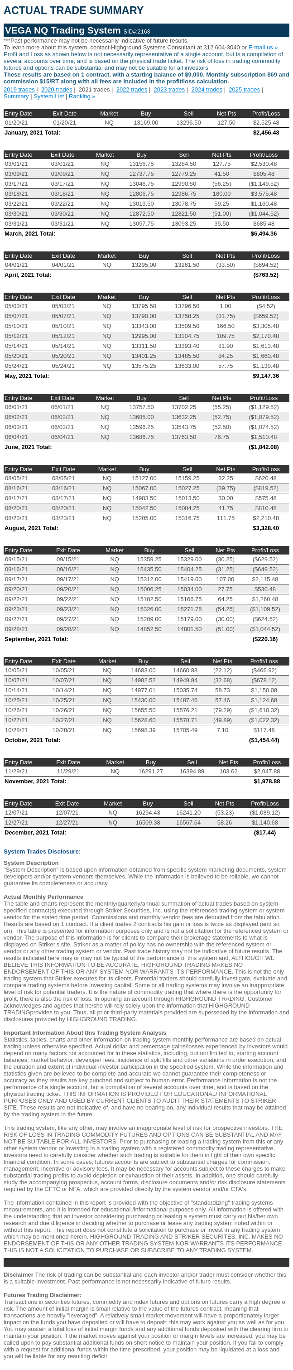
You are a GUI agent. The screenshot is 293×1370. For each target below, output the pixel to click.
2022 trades (132, 89)
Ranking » (82, 96)
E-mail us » (263, 47)
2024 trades (206, 89)
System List (49, 96)
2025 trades (244, 89)
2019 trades (19, 89)
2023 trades (169, 89)
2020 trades (56, 89)
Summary (16, 96)
